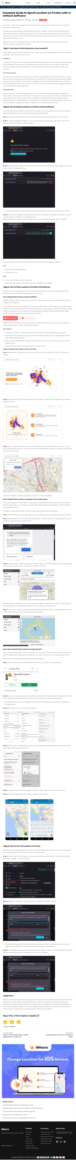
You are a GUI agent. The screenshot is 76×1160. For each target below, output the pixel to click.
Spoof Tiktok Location (46, 1144)
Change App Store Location (47, 1132)
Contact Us (28, 1134)
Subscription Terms (30, 1146)
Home (2, 7)
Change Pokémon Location (47, 1137)
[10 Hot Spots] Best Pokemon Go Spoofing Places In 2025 (18, 1105)
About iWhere (29, 1132)
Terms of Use (29, 1139)
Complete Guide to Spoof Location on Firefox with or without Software (40, 7)
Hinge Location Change (46, 1139)
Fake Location (11, 7)
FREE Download (11, 318)
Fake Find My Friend (45, 1134)
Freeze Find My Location (46, 1141)
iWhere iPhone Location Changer (13, 306)
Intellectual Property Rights (32, 1148)
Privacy (27, 1137)
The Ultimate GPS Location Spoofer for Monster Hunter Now (19, 1112)
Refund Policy (29, 1141)
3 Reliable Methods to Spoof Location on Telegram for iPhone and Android (22, 1108)
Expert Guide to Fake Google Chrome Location (15, 1115)
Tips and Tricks (29, 1144)
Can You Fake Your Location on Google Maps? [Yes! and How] (19, 1118)
